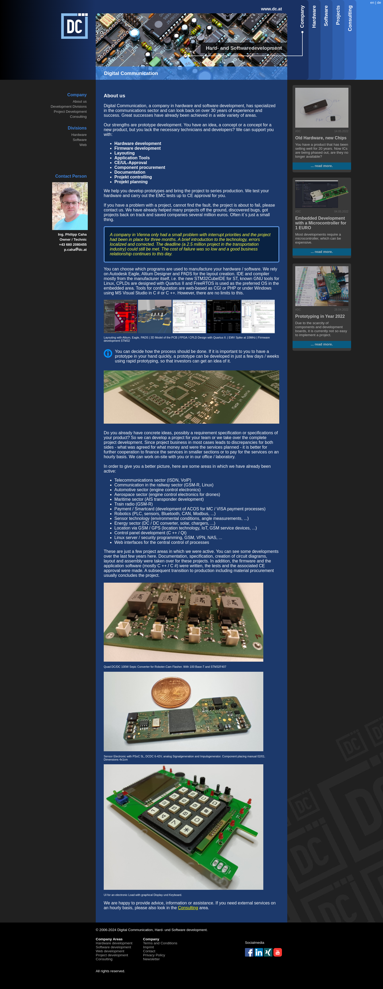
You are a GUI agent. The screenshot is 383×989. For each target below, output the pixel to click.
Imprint (148, 947)
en (372, 3)
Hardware (79, 135)
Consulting (78, 117)
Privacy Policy (154, 955)
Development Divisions (69, 107)
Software (80, 140)
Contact (149, 951)
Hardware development (114, 943)
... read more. (322, 166)
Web (83, 145)
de (379, 3)
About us (80, 101)
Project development (112, 955)
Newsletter (151, 959)
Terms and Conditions (160, 943)
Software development (113, 947)
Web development (110, 951)
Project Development (70, 112)
